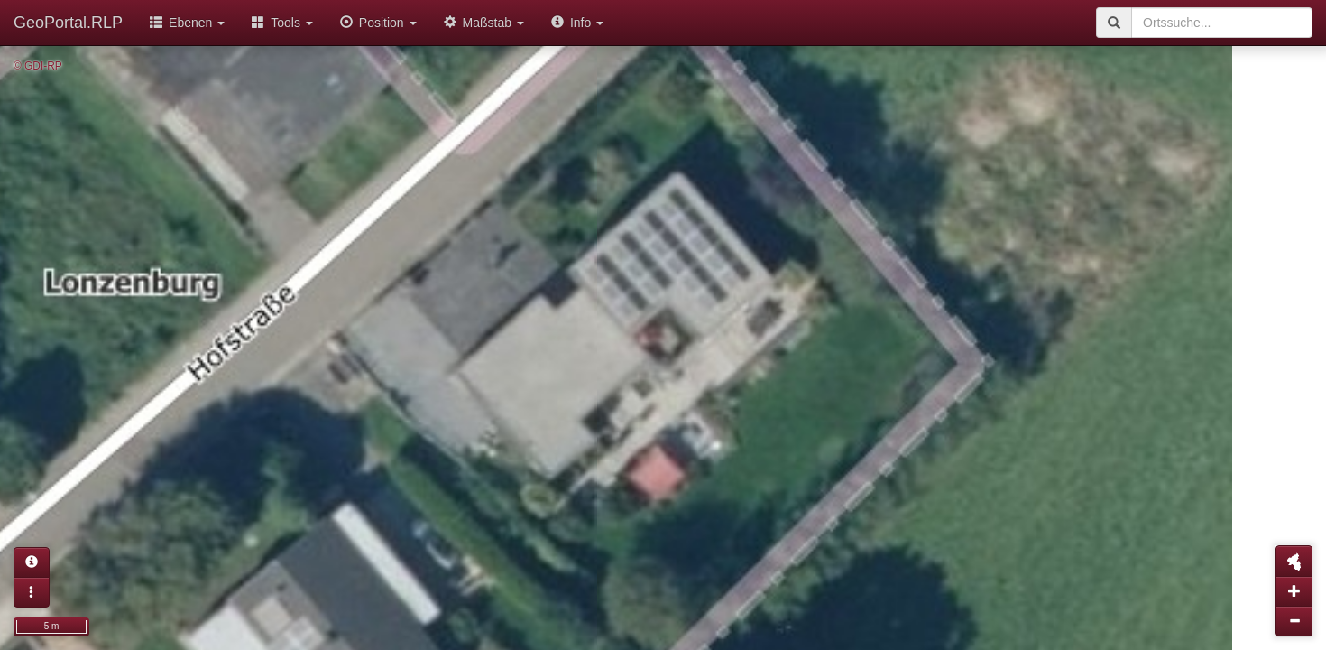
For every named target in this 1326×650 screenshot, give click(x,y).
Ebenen (187, 22)
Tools (282, 22)
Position (378, 22)
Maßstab (484, 22)
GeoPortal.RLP (68, 23)
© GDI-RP (38, 66)
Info (577, 22)
